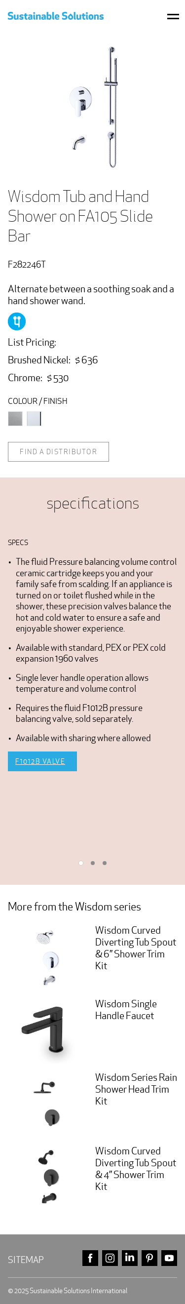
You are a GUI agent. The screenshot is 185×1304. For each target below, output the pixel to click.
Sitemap (26, 1259)
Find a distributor (58, 451)
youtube (169, 1258)
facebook (90, 1258)
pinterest (149, 1258)
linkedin (130, 1258)
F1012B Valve (40, 761)
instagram (110, 1258)
